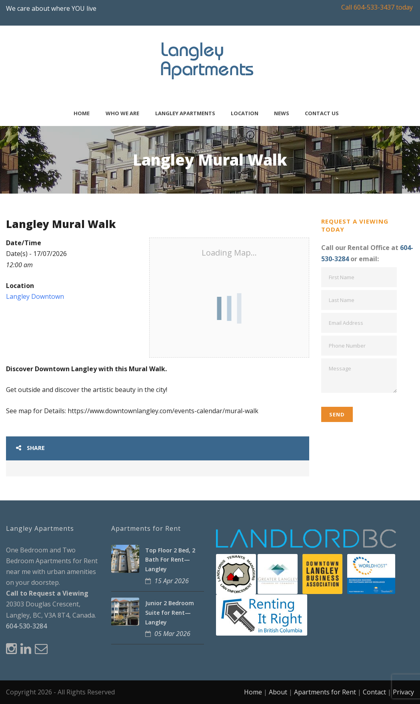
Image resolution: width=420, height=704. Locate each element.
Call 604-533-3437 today (377, 7)
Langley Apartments (185, 113)
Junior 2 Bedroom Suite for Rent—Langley (169, 612)
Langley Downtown (35, 296)
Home (82, 113)
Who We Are (122, 113)
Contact (374, 692)
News (281, 113)
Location (244, 113)
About (278, 692)
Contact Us (322, 113)
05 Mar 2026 (172, 633)
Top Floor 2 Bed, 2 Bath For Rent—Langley (170, 559)
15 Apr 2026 (171, 580)
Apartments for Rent (325, 692)
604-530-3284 (26, 626)
